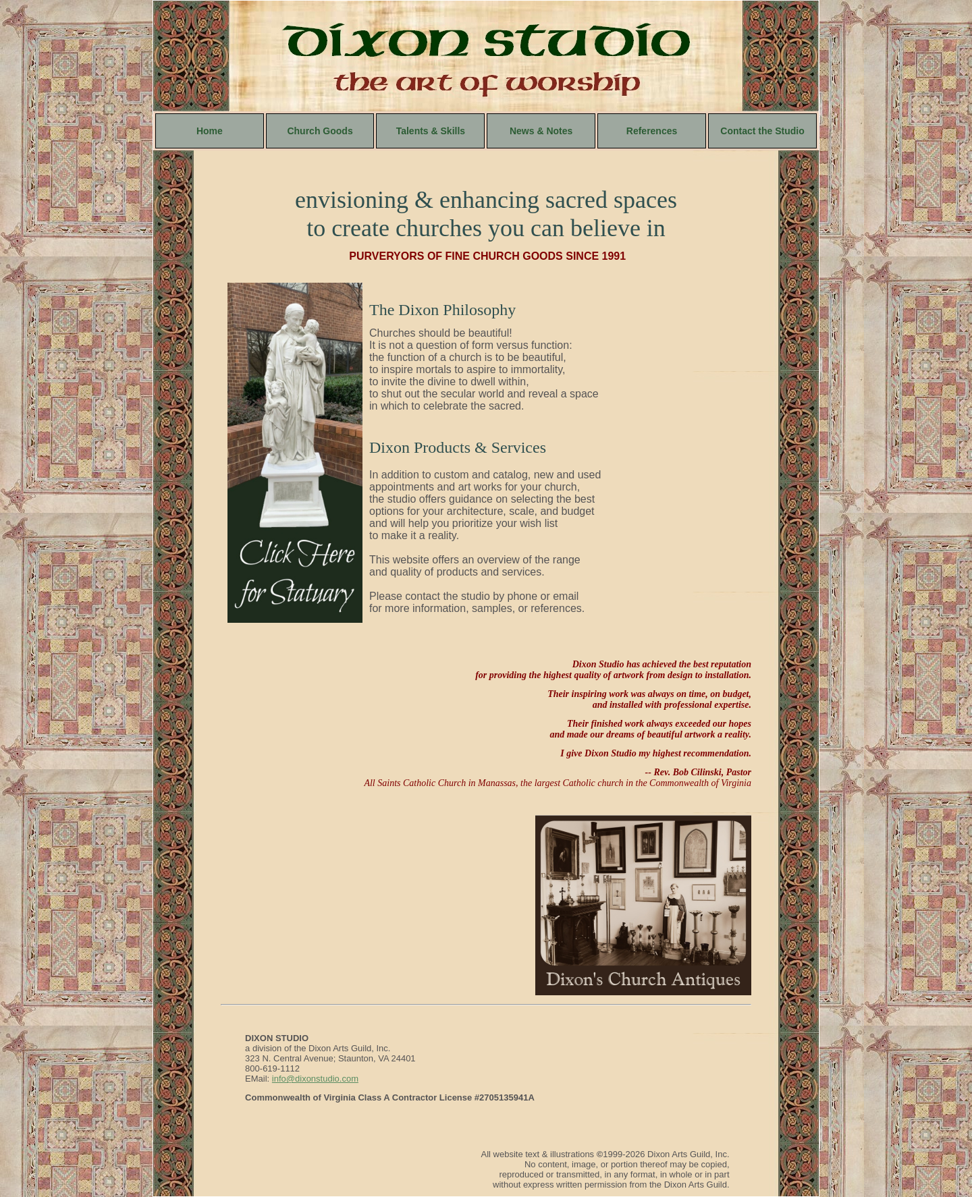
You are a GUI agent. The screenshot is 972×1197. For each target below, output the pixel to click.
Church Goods (319, 131)
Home (209, 131)
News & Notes (541, 131)
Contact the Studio (762, 131)
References (652, 131)
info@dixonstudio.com (315, 1079)
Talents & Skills (430, 131)
